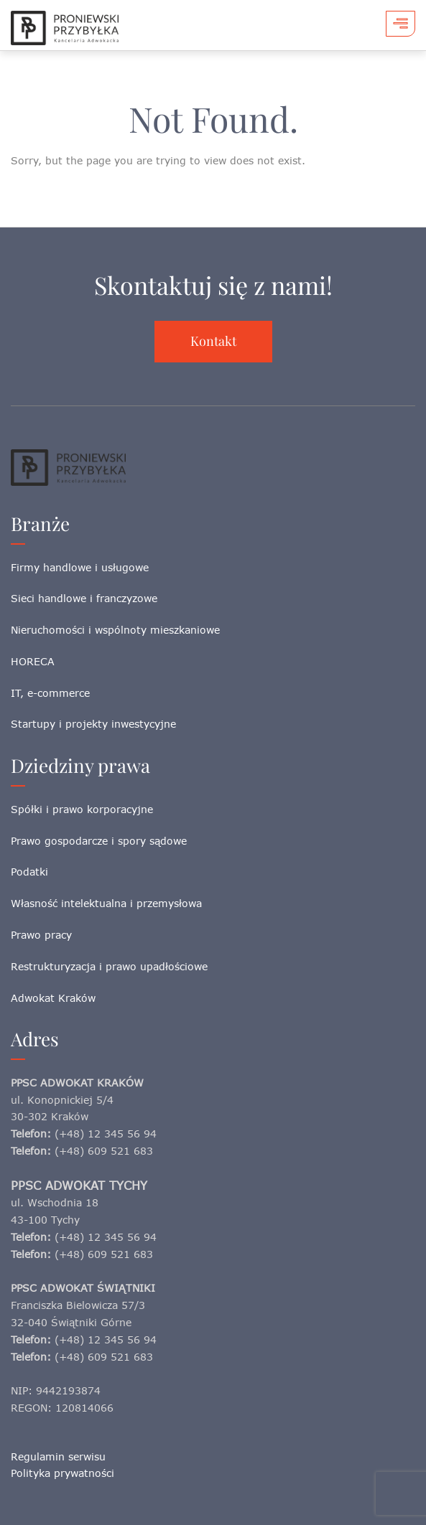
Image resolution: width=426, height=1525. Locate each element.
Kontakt (213, 340)
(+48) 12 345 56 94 (106, 1133)
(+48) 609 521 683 (104, 1151)
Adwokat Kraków (53, 998)
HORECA (33, 661)
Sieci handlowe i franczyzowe (84, 598)
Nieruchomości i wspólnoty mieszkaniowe (115, 630)
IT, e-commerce (50, 693)
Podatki (29, 871)
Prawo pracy (41, 935)
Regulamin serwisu (58, 1456)
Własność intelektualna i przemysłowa (106, 903)
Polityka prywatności (62, 1473)
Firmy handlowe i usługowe (80, 567)
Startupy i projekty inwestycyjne (93, 724)
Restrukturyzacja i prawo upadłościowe (109, 966)
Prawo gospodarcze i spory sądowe (99, 841)
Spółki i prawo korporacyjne (82, 809)
